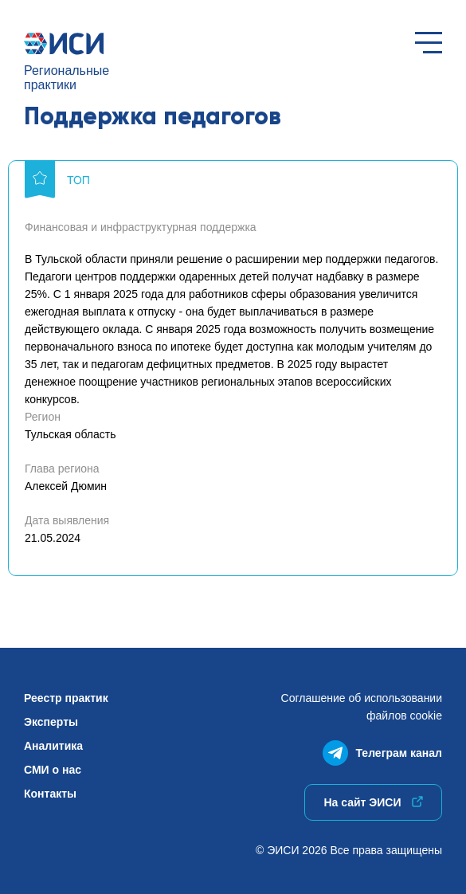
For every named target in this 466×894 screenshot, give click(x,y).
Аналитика (53, 745)
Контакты (50, 793)
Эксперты (51, 722)
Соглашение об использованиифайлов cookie (361, 707)
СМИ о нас (52, 769)
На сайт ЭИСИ (372, 802)
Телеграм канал (382, 749)
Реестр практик (66, 698)
